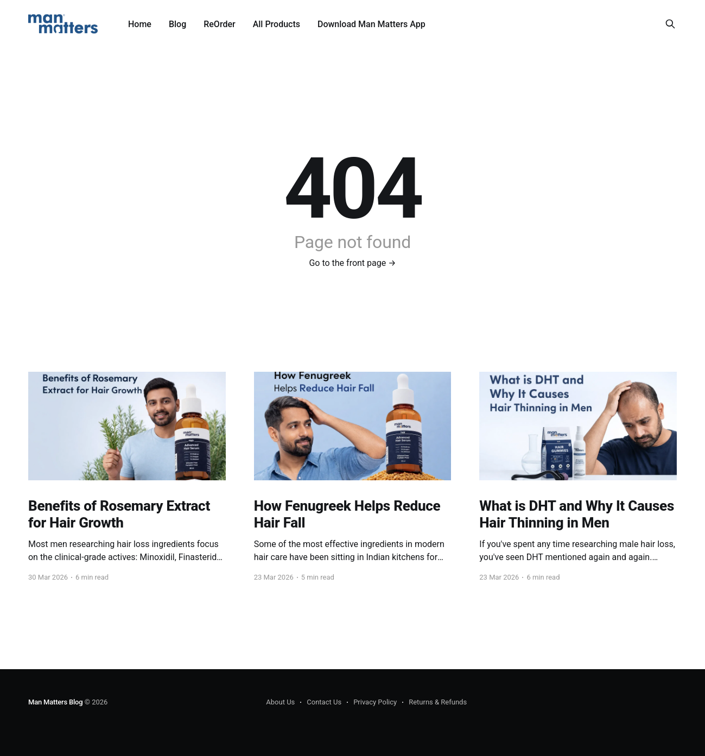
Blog (177, 24)
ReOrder (219, 24)
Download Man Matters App (371, 24)
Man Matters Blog (55, 702)
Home (139, 24)
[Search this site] (670, 24)
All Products (276, 24)
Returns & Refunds (438, 702)
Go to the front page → (352, 263)
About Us (280, 702)
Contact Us (324, 702)
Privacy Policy (375, 702)
